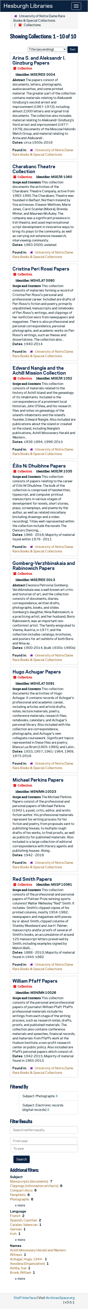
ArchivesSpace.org (60, 1298)
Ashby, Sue (18, 1268)
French (15, 1216)
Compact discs (21, 1190)
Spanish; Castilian (24, 1220)
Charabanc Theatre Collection (33, 169)
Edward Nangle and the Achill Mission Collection (39, 370)
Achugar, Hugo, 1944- (27, 1259)
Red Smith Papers (32, 879)
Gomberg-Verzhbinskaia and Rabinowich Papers (43, 565)
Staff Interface (25, 1298)
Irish (13, 1234)
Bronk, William (21, 1272)
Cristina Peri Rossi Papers (40, 268)
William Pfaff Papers (34, 981)
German (16, 1229)
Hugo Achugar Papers (36, 671)
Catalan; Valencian (24, 1225)
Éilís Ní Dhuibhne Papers (39, 465)
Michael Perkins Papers (37, 779)
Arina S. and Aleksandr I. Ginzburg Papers (39, 60)
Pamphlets (18, 1195)
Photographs (20, 1199)
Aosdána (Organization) (28, 1263)
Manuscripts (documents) (29, 1181)
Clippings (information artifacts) (34, 1186)
